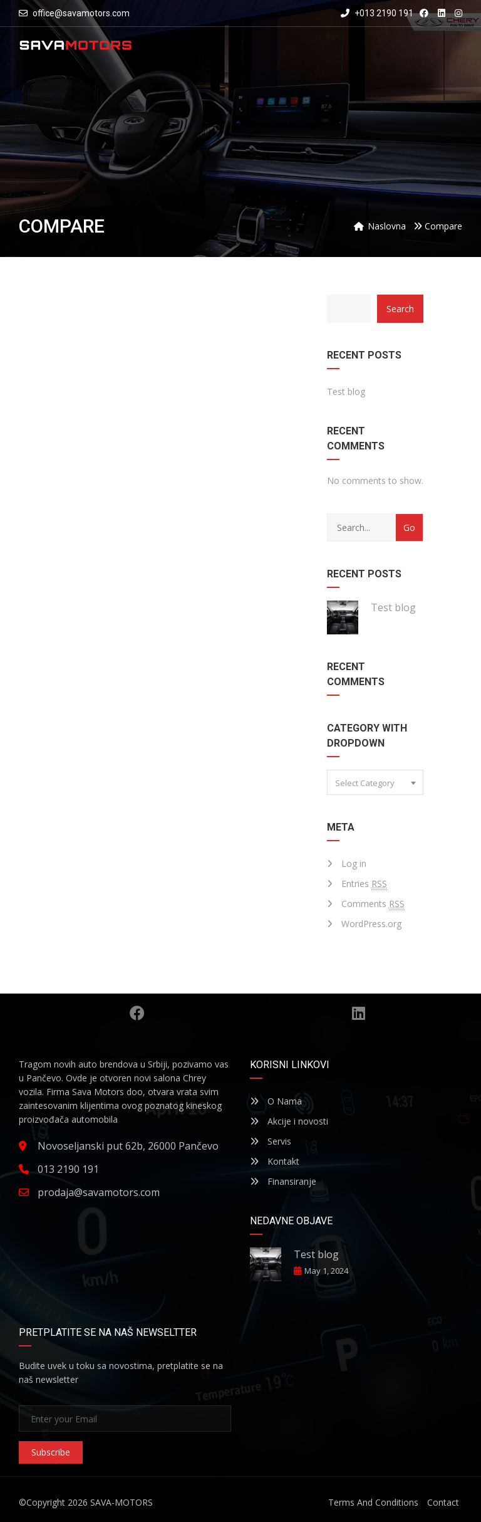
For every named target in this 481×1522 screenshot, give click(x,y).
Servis (270, 1141)
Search (400, 309)
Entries (364, 884)
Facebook (137, 1013)
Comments (373, 904)
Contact (443, 1502)
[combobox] (375, 782)
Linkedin (358, 1013)
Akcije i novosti (289, 1121)
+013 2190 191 (377, 13)
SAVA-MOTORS (121, 1502)
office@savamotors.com (81, 13)
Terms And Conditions (373, 1502)
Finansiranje (283, 1181)
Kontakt (274, 1161)
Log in (353, 863)
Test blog (346, 391)
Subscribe (50, 1452)
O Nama (276, 1101)
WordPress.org (371, 924)
